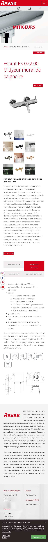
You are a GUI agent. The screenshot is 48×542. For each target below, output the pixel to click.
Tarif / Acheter (14, 274)
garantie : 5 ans (14, 313)
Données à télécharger (34, 274)
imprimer (40, 47)
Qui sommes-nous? (10, 495)
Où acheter (8, 253)
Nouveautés (8, 501)
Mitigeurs (20, 47)
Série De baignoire (13, 264)
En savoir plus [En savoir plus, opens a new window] (6, 532)
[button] (8, 537)
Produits (12, 47)
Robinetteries (28, 47)
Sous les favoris (40, 53)
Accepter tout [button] (38, 537)
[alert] (24, 531)
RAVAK (9, 3)
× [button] (45, 522)
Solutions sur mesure (33, 504)
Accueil (6, 47)
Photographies (31, 495)
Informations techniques (34, 266)
